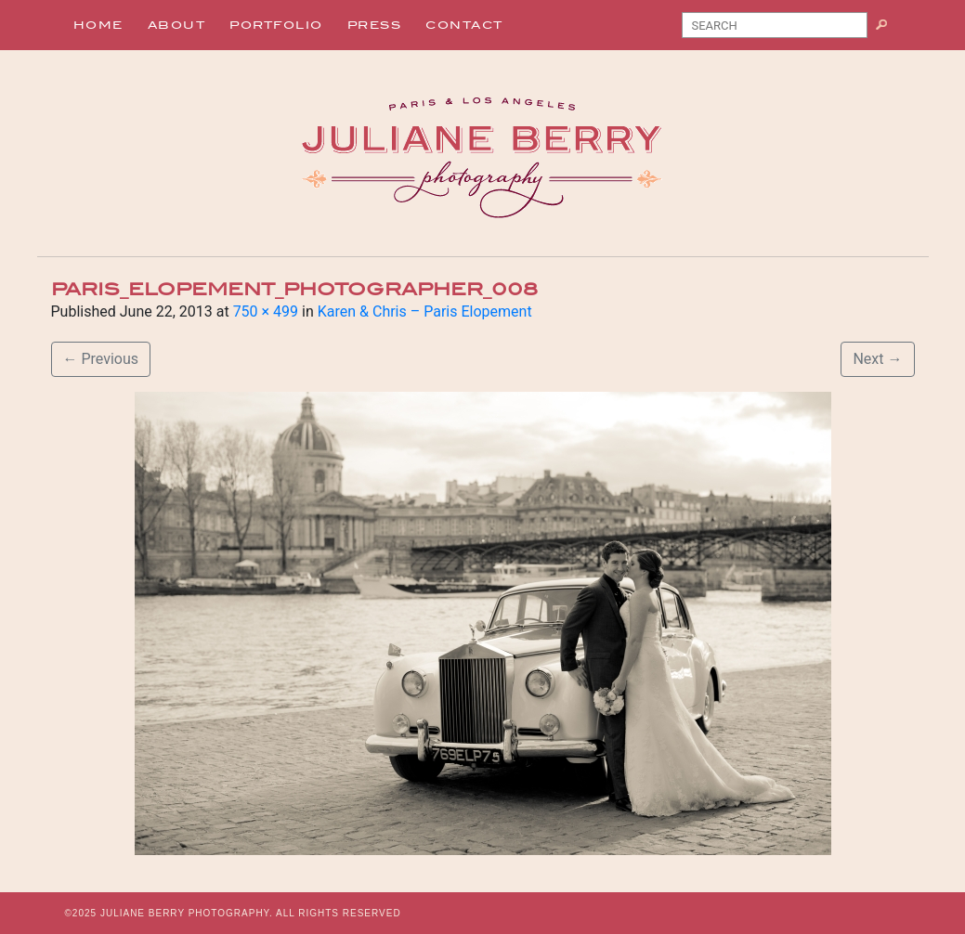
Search (888, 28)
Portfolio (276, 25)
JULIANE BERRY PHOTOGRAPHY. (186, 913)
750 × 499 (265, 311)
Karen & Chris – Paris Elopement (425, 311)
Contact (464, 25)
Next (877, 359)
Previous (101, 359)
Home (98, 25)
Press (374, 25)
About (177, 25)
